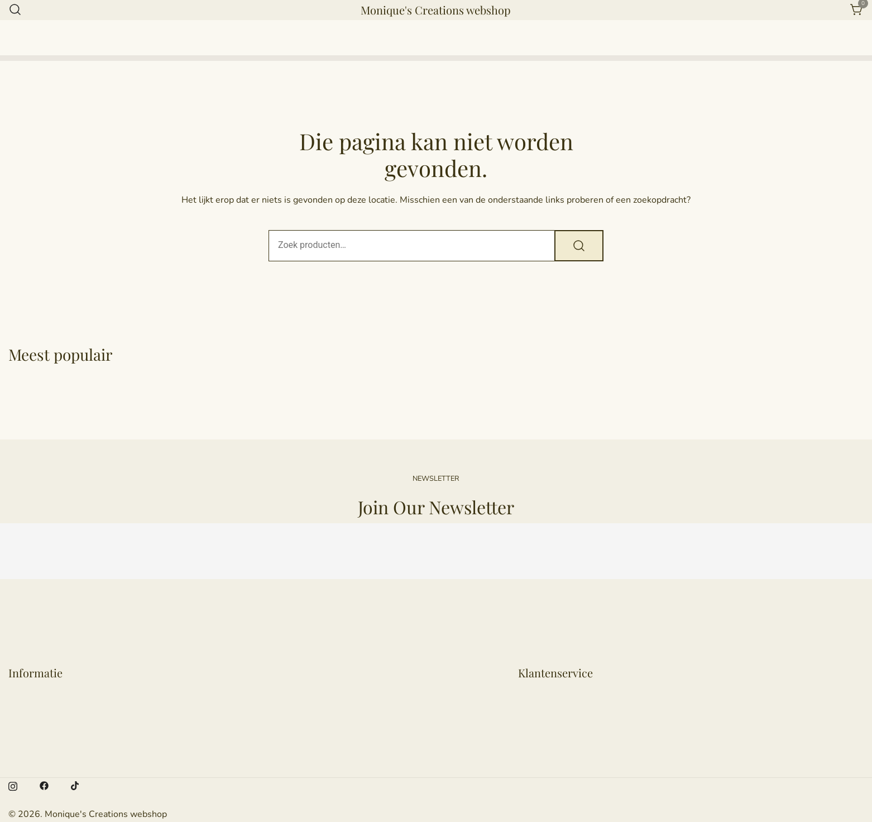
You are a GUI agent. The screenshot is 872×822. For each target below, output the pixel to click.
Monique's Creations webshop (436, 9)
